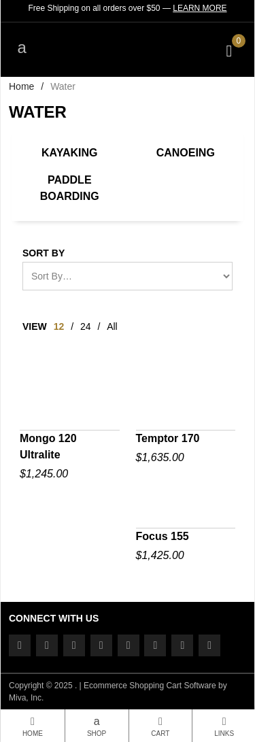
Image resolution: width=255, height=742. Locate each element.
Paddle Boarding (69, 188)
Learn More (199, 8)
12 (59, 326)
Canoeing (185, 152)
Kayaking (69, 152)
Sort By (43, 253)
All (112, 326)
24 (85, 326)
